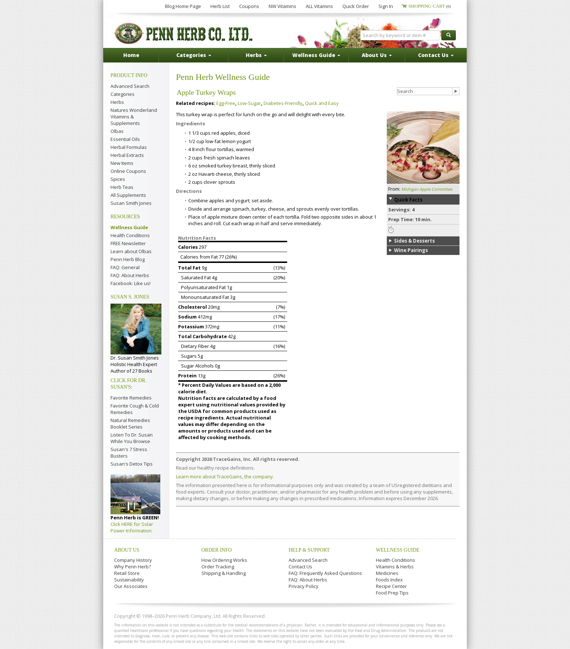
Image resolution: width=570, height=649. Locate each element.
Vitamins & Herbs (395, 566)
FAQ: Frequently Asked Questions (325, 573)
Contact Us (300, 566)
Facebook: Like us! (130, 283)
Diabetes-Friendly (283, 103)
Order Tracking (217, 566)
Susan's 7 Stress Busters (129, 452)
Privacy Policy (303, 586)
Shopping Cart (429, 6)
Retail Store (127, 573)
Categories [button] (193, 55)
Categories (123, 94)
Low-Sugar (249, 103)
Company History (133, 560)
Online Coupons (128, 171)
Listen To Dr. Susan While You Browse (132, 438)
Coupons (249, 6)
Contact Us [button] (436, 55)
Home (131, 55)
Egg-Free (225, 103)
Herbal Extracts (127, 155)
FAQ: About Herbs (130, 275)
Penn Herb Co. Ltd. (184, 33)
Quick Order (355, 6)
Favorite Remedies (131, 397)
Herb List (220, 6)
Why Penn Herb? (132, 566)
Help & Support (309, 550)
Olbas (117, 131)
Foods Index (389, 579)
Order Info (216, 550)
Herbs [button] (256, 55)
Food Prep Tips (392, 592)
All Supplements (128, 195)
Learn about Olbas (131, 251)
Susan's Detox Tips (132, 464)
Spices (118, 179)
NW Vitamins (282, 6)
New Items (122, 163)
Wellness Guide (129, 227)
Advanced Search (130, 86)
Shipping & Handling (223, 573)
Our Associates (131, 586)
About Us (126, 550)
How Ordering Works (224, 560)
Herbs (117, 102)
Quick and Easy (322, 103)
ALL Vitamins (319, 6)
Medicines (387, 573)
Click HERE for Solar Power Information (132, 527)
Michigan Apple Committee (426, 189)
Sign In (385, 6)
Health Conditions (130, 235)
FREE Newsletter (128, 243)
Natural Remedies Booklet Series (130, 423)
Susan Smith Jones (131, 203)
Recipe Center (391, 586)
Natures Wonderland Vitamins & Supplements (134, 116)
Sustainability (129, 579)
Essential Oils (125, 139)
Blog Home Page (183, 6)
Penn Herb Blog (128, 259)
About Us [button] (377, 55)
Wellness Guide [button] (316, 55)
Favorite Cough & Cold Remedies (135, 408)
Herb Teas (122, 187)
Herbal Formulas (129, 147)
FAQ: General (125, 267)
